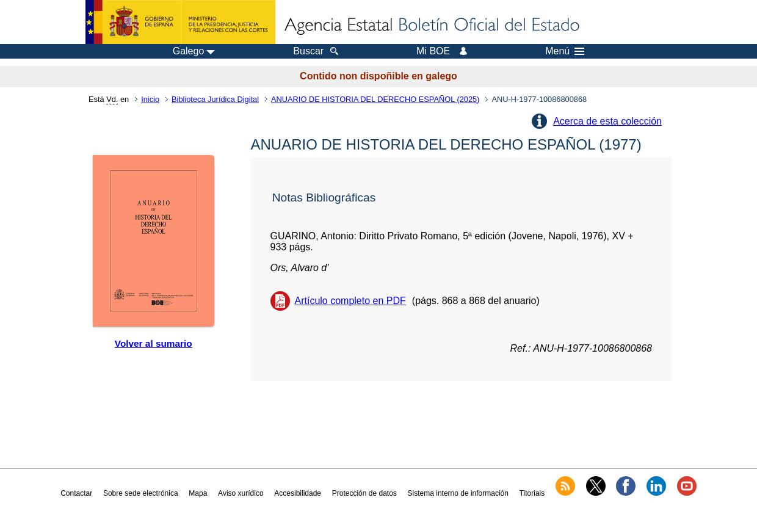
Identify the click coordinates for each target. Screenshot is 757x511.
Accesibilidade (297, 493)
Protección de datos (364, 493)
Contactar (76, 493)
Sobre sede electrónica (140, 493)
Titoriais (532, 493)
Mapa (198, 493)
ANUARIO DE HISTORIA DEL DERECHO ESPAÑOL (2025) (375, 99)
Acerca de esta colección (607, 121)
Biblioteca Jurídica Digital (215, 99)
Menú (564, 51)
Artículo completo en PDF (350, 300)
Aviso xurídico (240, 493)
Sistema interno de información (458, 493)
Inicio (150, 99)
